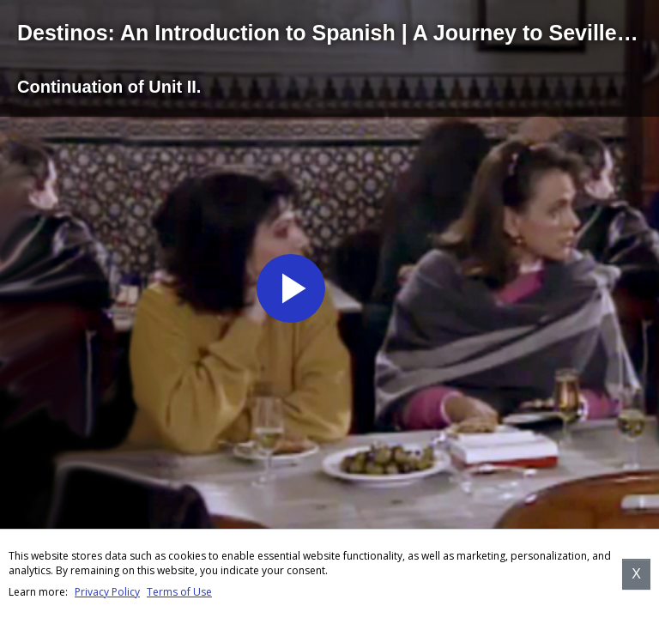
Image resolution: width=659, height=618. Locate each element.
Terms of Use (179, 592)
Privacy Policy (107, 592)
